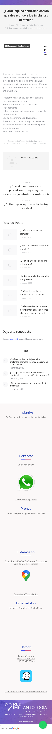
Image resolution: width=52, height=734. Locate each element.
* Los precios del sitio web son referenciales (26, 691)
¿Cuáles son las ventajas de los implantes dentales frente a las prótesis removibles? (34, 310)
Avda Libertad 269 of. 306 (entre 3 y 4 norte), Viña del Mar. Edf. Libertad (26, 562)
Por (10, 143)
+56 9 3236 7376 (26, 465)
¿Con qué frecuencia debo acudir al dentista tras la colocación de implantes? (29, 373)
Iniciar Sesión (13, 339)
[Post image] (10, 234)
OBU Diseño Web (26, 721)
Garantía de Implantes (26, 499)
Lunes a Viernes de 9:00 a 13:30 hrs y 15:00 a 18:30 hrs (26, 659)
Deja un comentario (40, 143)
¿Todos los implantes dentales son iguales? (34, 278)
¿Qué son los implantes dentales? (31, 232)
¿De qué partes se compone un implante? (33, 262)
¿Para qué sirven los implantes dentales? (34, 247)
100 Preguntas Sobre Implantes (17, 46)
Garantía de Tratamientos (26, 594)
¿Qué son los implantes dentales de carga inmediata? (34, 293)
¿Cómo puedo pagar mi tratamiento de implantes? (28, 384)
